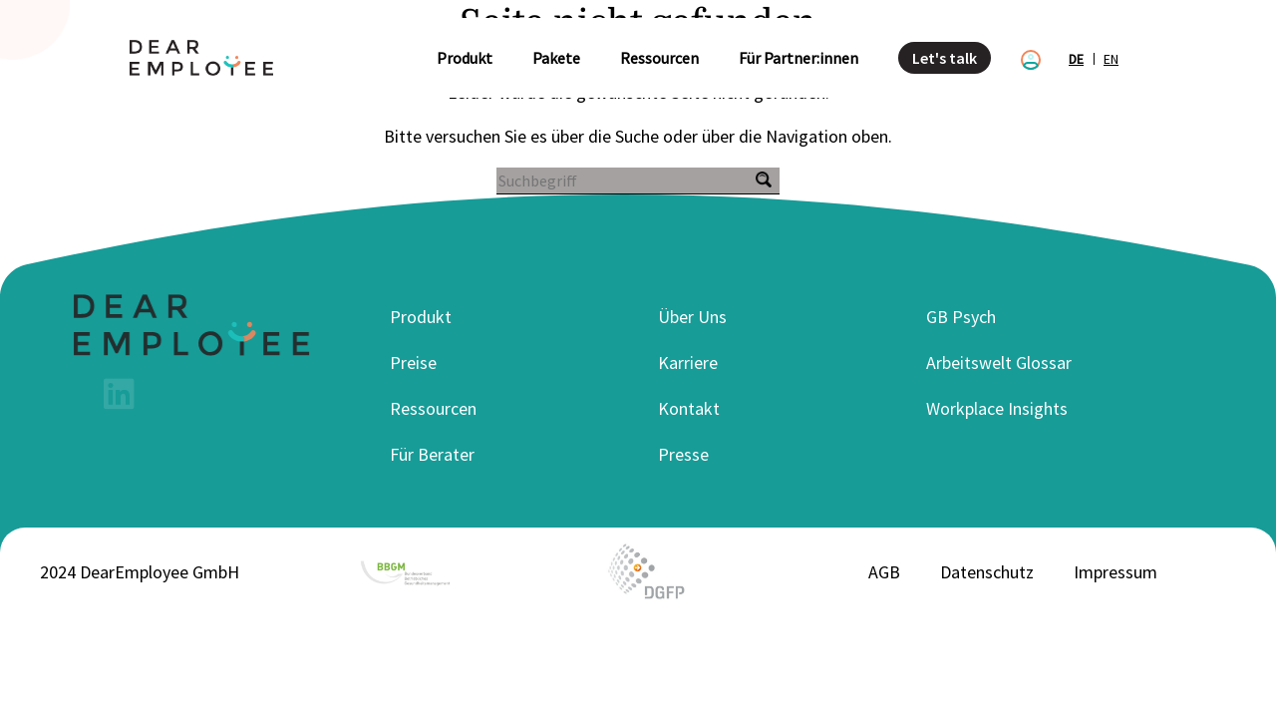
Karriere (688, 362)
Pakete (556, 58)
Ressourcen (659, 58)
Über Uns (692, 316)
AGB (884, 571)
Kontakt (689, 408)
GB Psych (961, 316)
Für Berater (432, 454)
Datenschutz (987, 571)
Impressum (1115, 571)
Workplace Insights (997, 408)
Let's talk (944, 58)
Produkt (464, 58)
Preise (413, 362)
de (1076, 59)
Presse (683, 454)
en (1111, 59)
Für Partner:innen (798, 58)
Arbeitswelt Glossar (999, 362)
